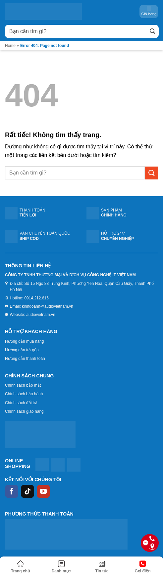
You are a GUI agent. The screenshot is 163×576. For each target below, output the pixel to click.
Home (10, 45)
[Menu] (61, 567)
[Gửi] (152, 31)
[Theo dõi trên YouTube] (43, 491)
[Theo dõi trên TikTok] (27, 491)
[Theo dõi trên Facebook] (11, 491)
